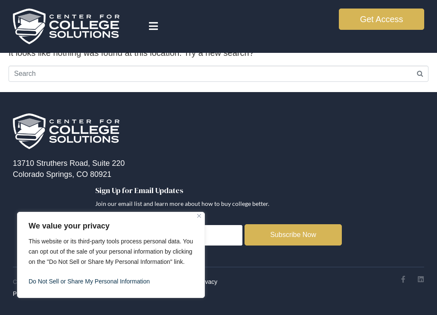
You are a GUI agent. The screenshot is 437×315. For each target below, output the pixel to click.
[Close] (199, 216)
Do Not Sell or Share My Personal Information (89, 281)
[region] (111, 255)
